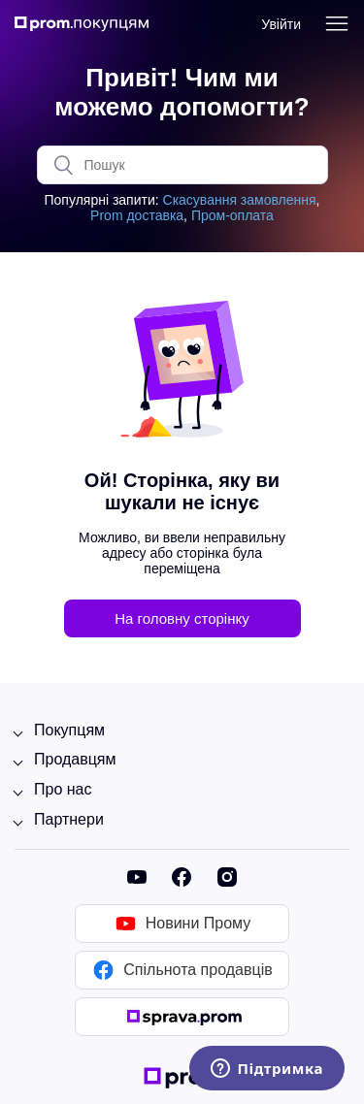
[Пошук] (182, 165)
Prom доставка (136, 215)
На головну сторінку (181, 618)
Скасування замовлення (239, 200)
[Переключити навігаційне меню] (336, 24)
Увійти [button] (281, 24)
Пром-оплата (232, 215)
